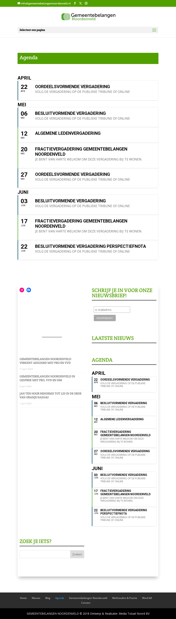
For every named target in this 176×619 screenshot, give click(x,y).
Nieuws (36, 598)
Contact (85, 602)
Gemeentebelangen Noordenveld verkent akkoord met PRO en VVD (45, 361)
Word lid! (147, 598)
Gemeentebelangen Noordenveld (88, 598)
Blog (47, 598)
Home (23, 598)
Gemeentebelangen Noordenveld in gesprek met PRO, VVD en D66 (47, 378)
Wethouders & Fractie (124, 598)
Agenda (59, 598)
